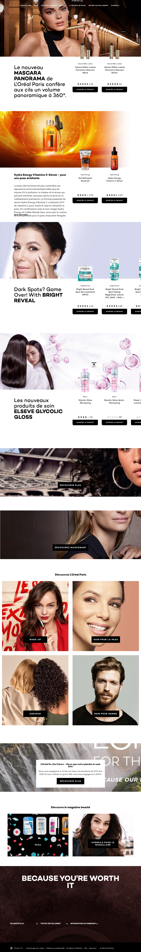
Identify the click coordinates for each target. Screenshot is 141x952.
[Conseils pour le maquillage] (103, 843)
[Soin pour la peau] (106, 639)
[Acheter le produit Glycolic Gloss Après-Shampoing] (114, 422)
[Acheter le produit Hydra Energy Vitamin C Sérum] (114, 200)
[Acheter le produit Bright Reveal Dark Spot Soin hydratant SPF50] (85, 311)
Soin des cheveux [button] (49, 5)
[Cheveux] (35, 714)
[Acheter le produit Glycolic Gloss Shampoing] (85, 422)
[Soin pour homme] (105, 714)
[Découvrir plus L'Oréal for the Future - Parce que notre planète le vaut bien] (70, 781)
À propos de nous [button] (78, 5)
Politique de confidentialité (55, 948)
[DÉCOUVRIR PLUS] (70, 485)
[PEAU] (38, 845)
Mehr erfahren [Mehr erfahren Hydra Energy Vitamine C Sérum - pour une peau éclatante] (21, 215)
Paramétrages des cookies (35, 948)
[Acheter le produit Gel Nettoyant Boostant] (85, 200)
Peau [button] (36, 5)
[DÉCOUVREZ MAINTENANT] (70, 547)
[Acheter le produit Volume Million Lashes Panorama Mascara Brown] (114, 89)
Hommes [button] (63, 5)
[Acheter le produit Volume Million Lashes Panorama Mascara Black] (85, 89)
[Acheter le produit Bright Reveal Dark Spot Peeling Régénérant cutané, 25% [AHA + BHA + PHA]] (114, 311)
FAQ (85, 948)
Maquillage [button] (26, 5)
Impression (92, 948)
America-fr (16, 948)
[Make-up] (35, 639)
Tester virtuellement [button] (98, 5)
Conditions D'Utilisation (74, 948)
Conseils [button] (115, 5)
